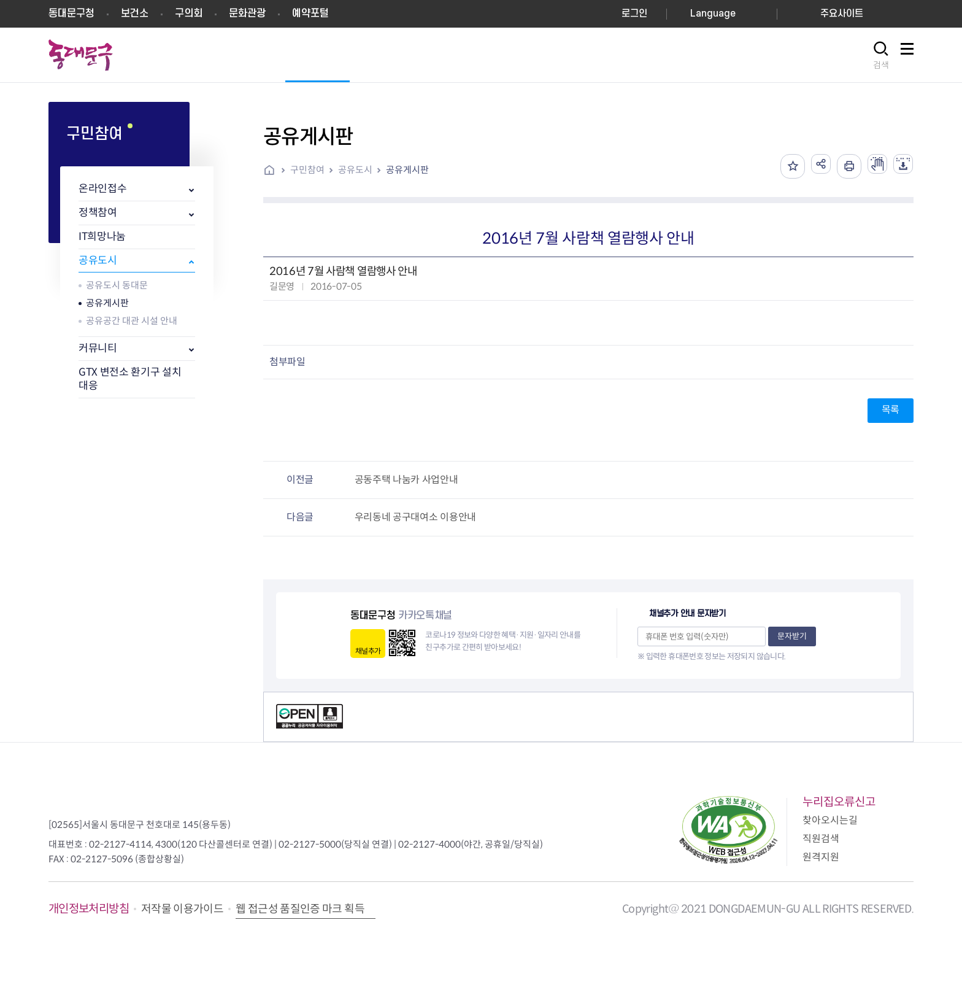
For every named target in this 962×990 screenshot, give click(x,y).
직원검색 (820, 838)
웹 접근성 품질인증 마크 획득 (300, 909)
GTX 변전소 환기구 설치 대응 (130, 379)
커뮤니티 (98, 348)
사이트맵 (907, 55)
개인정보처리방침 (88, 909)
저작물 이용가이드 (182, 909)
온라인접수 (102, 188)
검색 (881, 65)
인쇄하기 (839, 166)
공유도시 (98, 260)
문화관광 (247, 13)
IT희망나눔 (102, 236)
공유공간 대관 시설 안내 (131, 321)
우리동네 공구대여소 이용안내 (415, 517)
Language (713, 14)
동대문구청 (71, 13)
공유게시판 (107, 303)
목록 (890, 409)
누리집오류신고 (838, 802)
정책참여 (98, 212)
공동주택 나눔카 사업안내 (406, 479)
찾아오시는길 (830, 820)
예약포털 (310, 13)
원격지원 (820, 857)
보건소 (134, 13)
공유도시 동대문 (117, 285)
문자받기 (792, 636)
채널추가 (367, 650)
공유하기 (808, 166)
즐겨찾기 (778, 166)
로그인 (634, 14)
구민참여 (307, 170)
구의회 (188, 13)
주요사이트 (841, 14)
